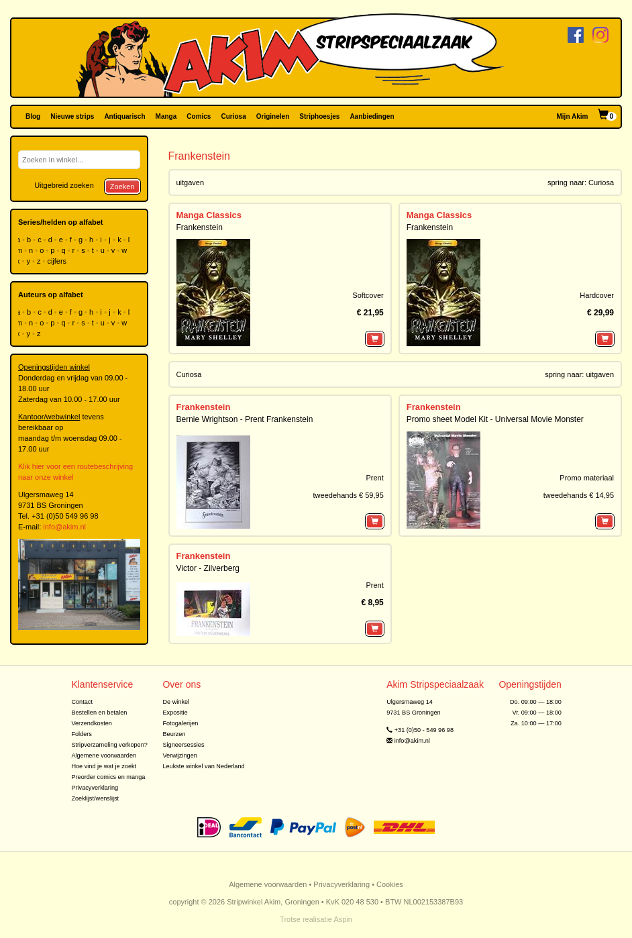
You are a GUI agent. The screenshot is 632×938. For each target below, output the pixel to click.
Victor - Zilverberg (208, 568)
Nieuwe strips (72, 116)
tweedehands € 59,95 (348, 495)
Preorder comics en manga (108, 777)
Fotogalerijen (180, 723)
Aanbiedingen (372, 116)
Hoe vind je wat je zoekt (103, 766)
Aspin (342, 919)
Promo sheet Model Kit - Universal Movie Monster (495, 419)
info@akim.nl (64, 527)
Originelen (272, 116)
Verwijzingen (179, 755)
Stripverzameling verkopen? (109, 744)
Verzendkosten (91, 723)
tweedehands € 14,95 (578, 495)
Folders (81, 734)
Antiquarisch (124, 116)
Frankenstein (199, 227)
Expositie (174, 712)
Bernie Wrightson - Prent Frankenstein (244, 419)
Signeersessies (183, 744)
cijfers (57, 261)
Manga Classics (209, 215)
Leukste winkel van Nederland (203, 766)
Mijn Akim (572, 116)
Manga (166, 116)
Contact (82, 701)
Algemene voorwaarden (103, 755)
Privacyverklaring (94, 787)
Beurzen (173, 734)
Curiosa (233, 116)
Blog (32, 116)
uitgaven (190, 182)
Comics (199, 116)
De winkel (175, 701)
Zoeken (122, 187)
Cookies (389, 884)
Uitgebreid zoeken (64, 185)
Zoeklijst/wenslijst (95, 798)
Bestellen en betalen (99, 712)
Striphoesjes (319, 116)
